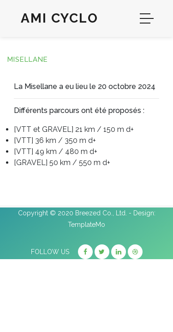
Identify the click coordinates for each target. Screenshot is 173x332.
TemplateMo (86, 224)
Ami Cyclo (59, 18)
